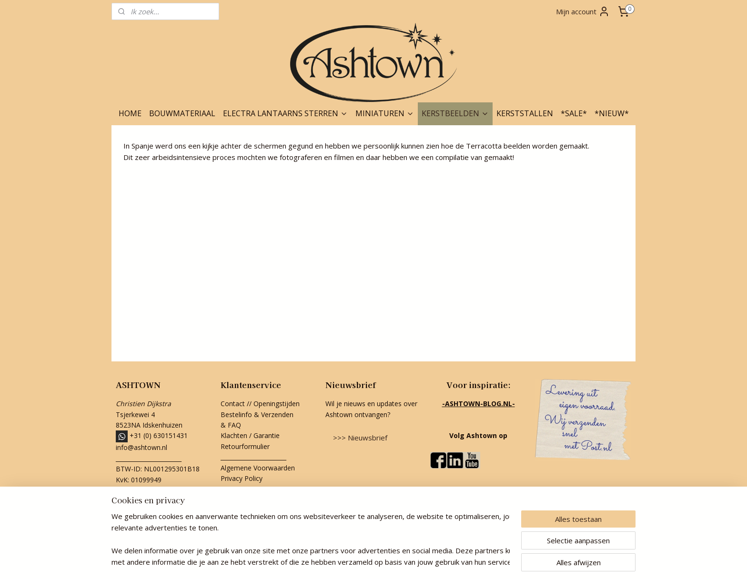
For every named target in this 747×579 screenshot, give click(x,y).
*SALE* (574, 113)
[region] (310, 539)
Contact (233, 403)
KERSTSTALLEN (524, 113)
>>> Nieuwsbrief (360, 437)
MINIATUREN (384, 113)
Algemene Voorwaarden (258, 467)
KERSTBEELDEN (455, 113)
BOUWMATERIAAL (182, 113)
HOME (130, 113)
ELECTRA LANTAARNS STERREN (285, 113)
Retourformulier (246, 446)
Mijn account (583, 11)
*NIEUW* (612, 113)
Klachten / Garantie (250, 435)
